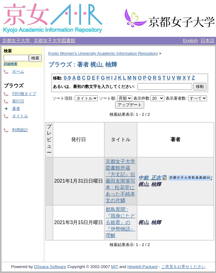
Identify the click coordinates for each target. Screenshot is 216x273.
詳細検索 (10, 64)
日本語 (207, 40)
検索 (8, 51)
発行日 (18, 101)
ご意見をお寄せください (183, 266)
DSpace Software (50, 266)
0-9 (67, 77)
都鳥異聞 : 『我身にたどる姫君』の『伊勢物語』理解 (120, 222)
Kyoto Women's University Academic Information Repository (103, 53)
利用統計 (20, 130)
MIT (114, 266)
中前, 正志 (149, 177)
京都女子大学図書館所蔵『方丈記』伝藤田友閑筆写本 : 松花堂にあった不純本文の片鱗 (120, 181)
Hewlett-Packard (142, 266)
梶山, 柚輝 (149, 184)
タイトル (20, 116)
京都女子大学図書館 (55, 40)
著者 (16, 108)
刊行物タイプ (24, 93)
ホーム (18, 71)
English (190, 40)
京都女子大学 (16, 40)
